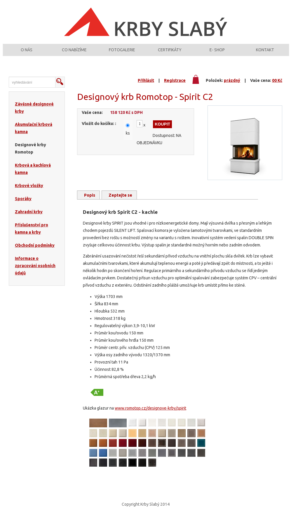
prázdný (232, 86)
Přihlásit (146, 86)
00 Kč (277, 86)
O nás (26, 53)
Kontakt (265, 53)
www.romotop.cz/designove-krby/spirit (150, 414)
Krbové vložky (29, 192)
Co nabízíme (74, 53)
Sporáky (23, 205)
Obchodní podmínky (35, 251)
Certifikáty (170, 53)
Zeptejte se (120, 201)
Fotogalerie (122, 53)
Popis (89, 201)
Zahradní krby (29, 218)
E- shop (217, 53)
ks (128, 139)
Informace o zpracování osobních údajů (35, 272)
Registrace (175, 86)
